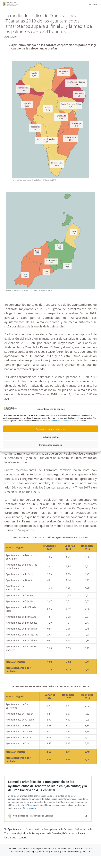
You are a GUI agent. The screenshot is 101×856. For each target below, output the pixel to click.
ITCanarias (68, 833)
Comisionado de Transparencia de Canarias (49, 829)
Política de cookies (61, 431)
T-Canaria (22, 837)
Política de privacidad (49, 851)
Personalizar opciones (50, 455)
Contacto (86, 851)
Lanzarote (9, 837)
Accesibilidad (17, 851)
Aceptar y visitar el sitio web (50, 439)
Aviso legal (31, 851)
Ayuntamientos (16, 829)
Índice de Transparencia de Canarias (41, 833)
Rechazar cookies (50, 447)
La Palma (80, 833)
